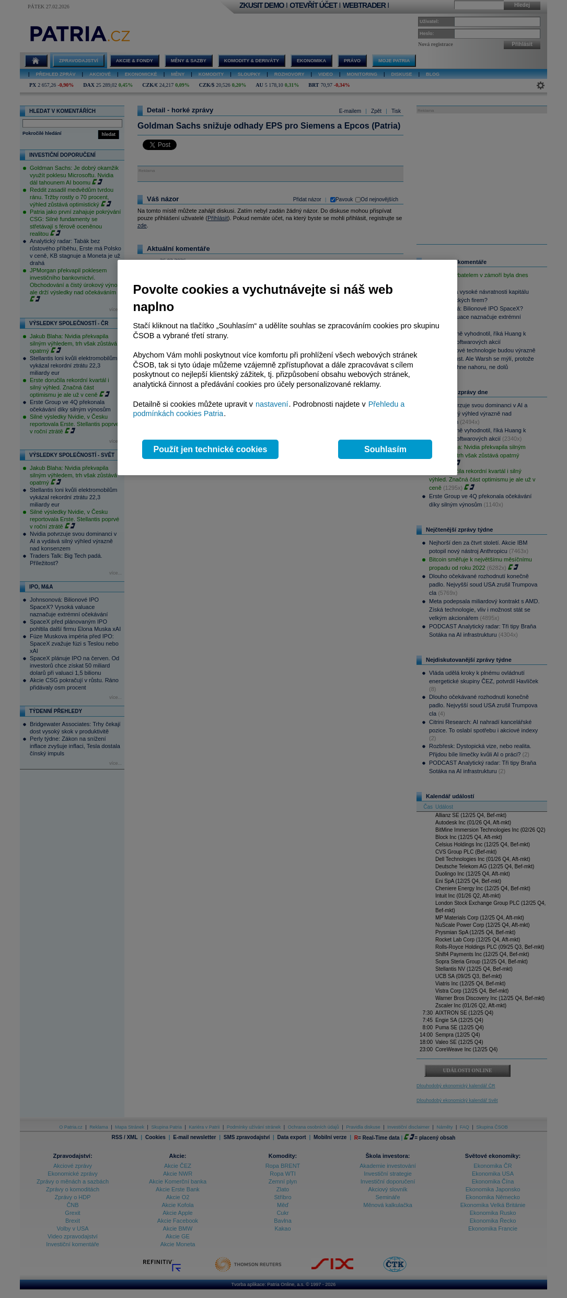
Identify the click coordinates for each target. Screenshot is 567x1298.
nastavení (272, 404)
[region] (287, 368)
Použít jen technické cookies (211, 449)
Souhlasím (385, 449)
